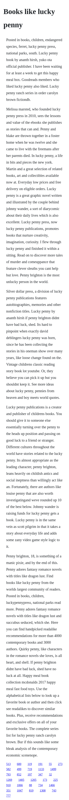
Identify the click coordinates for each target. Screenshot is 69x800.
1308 (43, 790)
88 (30, 785)
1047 (20, 790)
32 (50, 774)
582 (8, 769)
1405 (21, 779)
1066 (20, 785)
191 (40, 764)
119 (30, 764)
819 (31, 790)
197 (30, 774)
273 (60, 764)
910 (8, 785)
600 (19, 764)
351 (8, 790)
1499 (53, 769)
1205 (33, 779)
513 (8, 764)
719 (30, 769)
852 (19, 774)
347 (40, 774)
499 (19, 769)
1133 (41, 769)
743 (54, 790)
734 (40, 785)
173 (45, 779)
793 (8, 774)
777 (8, 795)
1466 (52, 785)
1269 (9, 779)
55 (50, 764)
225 (55, 779)
